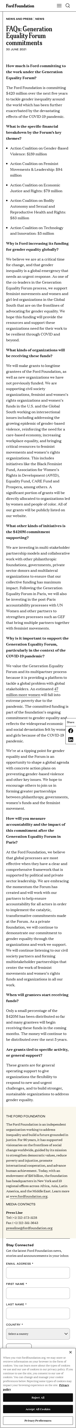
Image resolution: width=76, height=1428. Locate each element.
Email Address (20, 1263)
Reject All (38, 1397)
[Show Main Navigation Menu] (59, 6)
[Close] (70, 1352)
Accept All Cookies (38, 1409)
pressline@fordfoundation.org (29, 1228)
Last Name (16, 1304)
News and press (19, 18)
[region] (38, 1388)
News (39, 18)
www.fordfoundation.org (28, 1196)
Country (14, 1324)
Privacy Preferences (38, 1420)
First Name (16, 1283)
